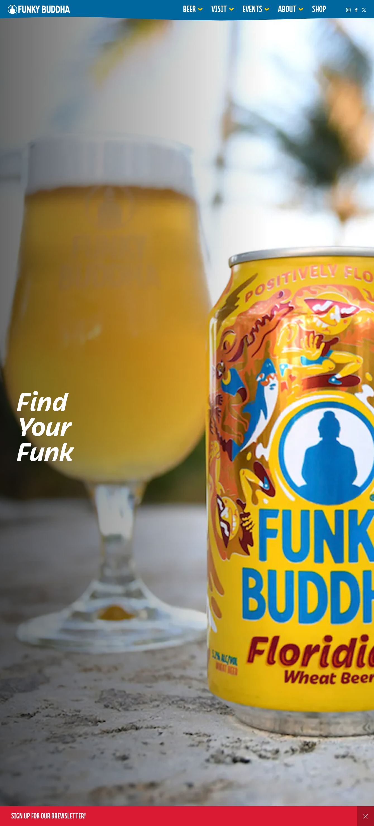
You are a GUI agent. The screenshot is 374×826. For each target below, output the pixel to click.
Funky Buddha (39, 9)
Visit (219, 8)
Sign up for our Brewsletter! (48, 816)
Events (252, 8)
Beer (189, 8)
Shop (319, 8)
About (287, 8)
